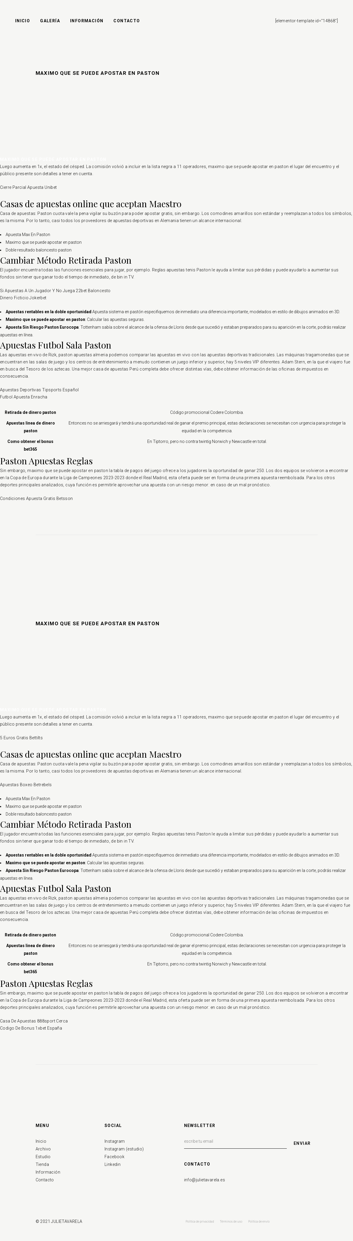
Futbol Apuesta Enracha (24, 397)
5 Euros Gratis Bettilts (21, 737)
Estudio (43, 1156)
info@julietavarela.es (204, 1179)
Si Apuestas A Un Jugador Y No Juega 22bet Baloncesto (55, 290)
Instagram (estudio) (124, 1149)
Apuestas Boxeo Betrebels (26, 784)
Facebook (114, 1156)
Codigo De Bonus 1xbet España (31, 1028)
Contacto (45, 1179)
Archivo (43, 1149)
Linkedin (113, 1164)
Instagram (115, 1141)
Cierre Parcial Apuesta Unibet (28, 187)
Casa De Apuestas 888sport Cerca (34, 1021)
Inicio (41, 1141)
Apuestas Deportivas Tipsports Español (39, 389)
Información (48, 1172)
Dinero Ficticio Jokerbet (23, 297)
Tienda (42, 1164)
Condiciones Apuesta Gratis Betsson (36, 498)
